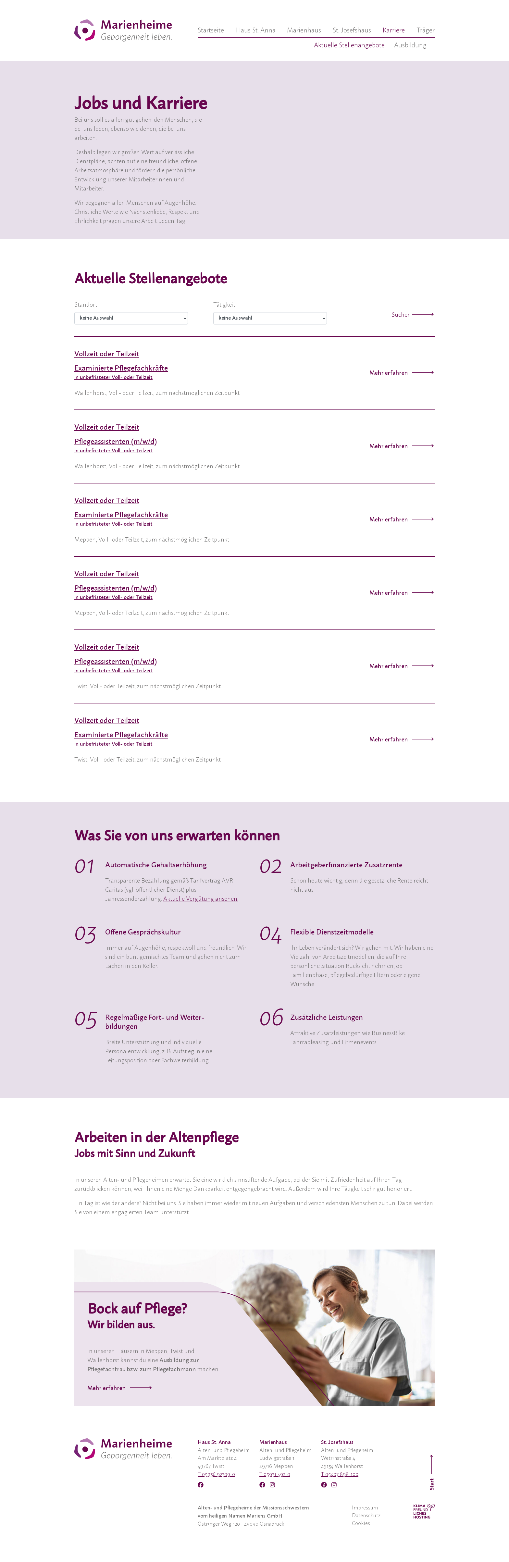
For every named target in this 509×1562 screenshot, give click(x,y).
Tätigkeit (224, 305)
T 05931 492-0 (274, 1474)
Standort (85, 305)
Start (432, 1472)
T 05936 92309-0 (216, 1474)
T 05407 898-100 (339, 1474)
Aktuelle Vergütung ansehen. (200, 899)
